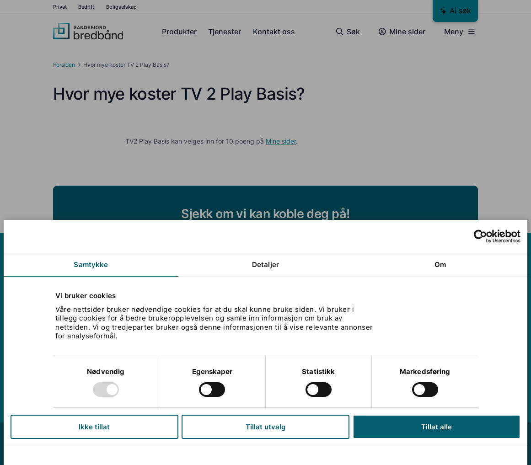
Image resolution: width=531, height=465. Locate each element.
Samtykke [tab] (91, 264)
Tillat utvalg (265, 426)
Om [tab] (440, 264)
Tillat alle (436, 426)
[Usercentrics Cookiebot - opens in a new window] (480, 236)
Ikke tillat (94, 426)
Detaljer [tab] (265, 264)
